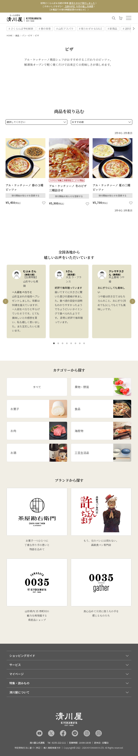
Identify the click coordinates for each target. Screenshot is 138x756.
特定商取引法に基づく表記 (27, 748)
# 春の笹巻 (45, 28)
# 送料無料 (129, 28)
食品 (17, 35)
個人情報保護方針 (52, 748)
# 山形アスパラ (64, 28)
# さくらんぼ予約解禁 (21, 28)
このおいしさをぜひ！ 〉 (69, 6)
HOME (9, 35)
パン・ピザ (27, 35)
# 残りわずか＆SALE (90, 28)
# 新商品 (112, 28)
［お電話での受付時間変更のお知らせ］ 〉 (69, 9)
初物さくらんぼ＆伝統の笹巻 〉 (69, 2)
